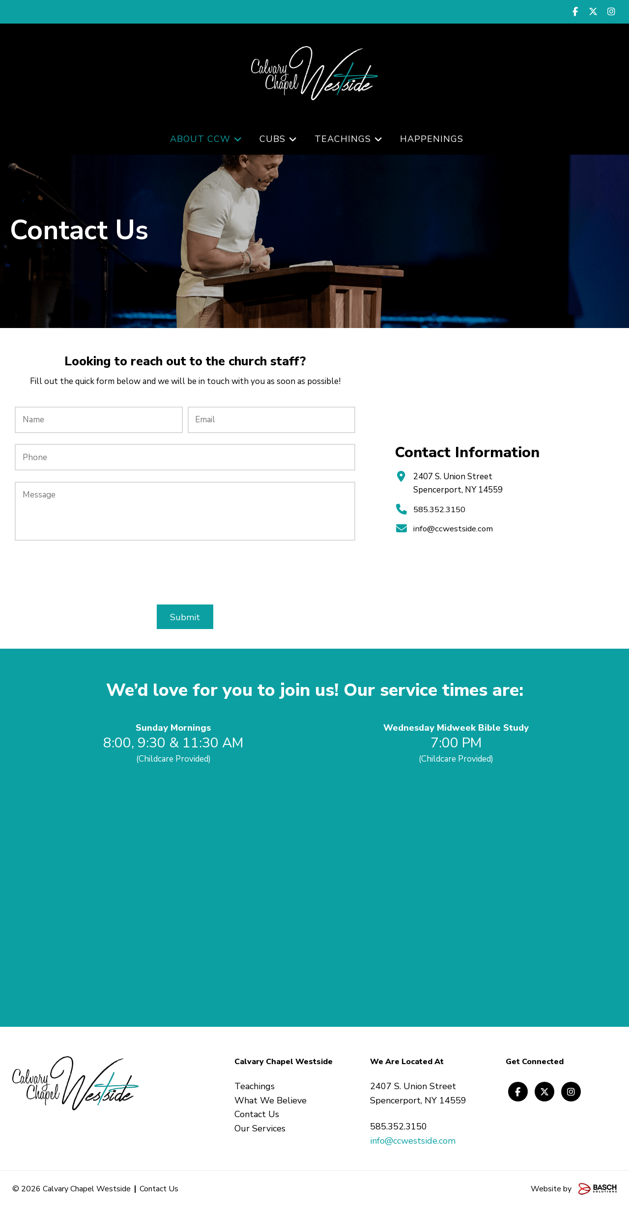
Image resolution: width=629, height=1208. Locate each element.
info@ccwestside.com (453, 528)
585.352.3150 (439, 509)
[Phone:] (185, 457)
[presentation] (185, 572)
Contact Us (159, 1188)
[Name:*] (98, 420)
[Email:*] (271, 420)
